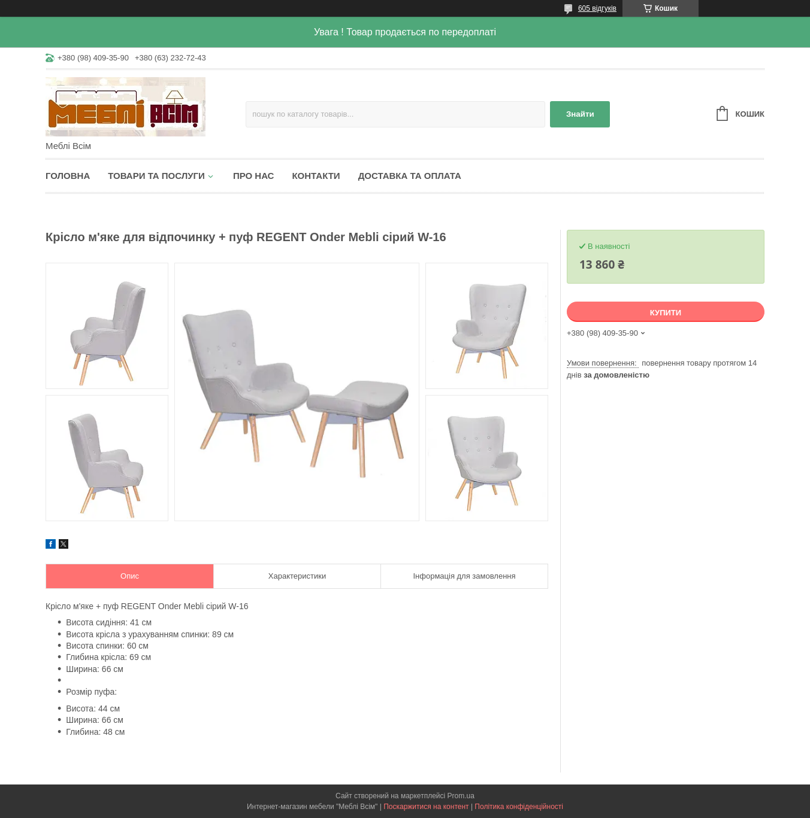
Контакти (316, 175)
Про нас (253, 175)
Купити (665, 312)
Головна (68, 175)
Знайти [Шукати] (580, 114)
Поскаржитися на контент (426, 806)
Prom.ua (461, 796)
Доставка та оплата (409, 175)
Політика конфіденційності (518, 806)
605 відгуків (597, 8)
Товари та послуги (156, 175)
